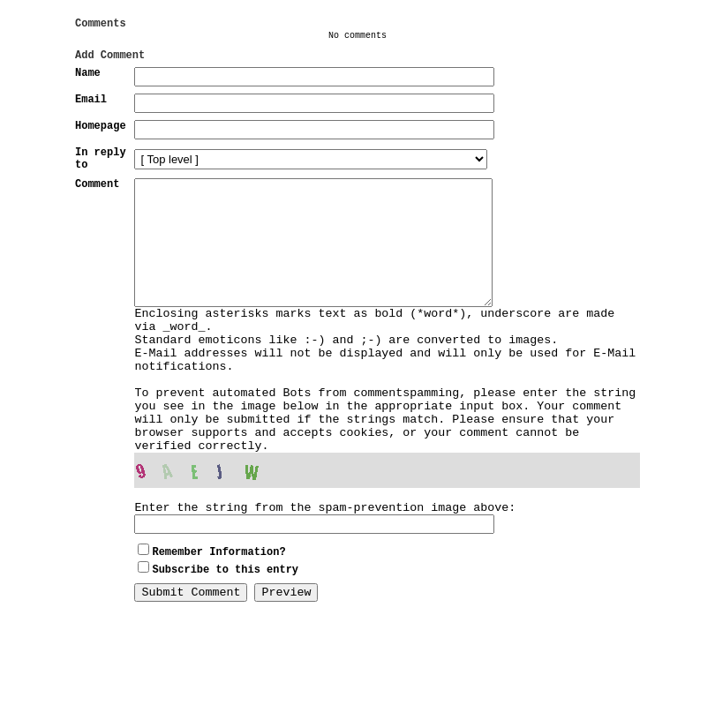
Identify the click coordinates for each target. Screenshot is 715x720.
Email (91, 111)
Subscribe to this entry (225, 653)
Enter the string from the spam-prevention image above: (325, 588)
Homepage (100, 140)
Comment (97, 206)
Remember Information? (218, 635)
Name (88, 82)
